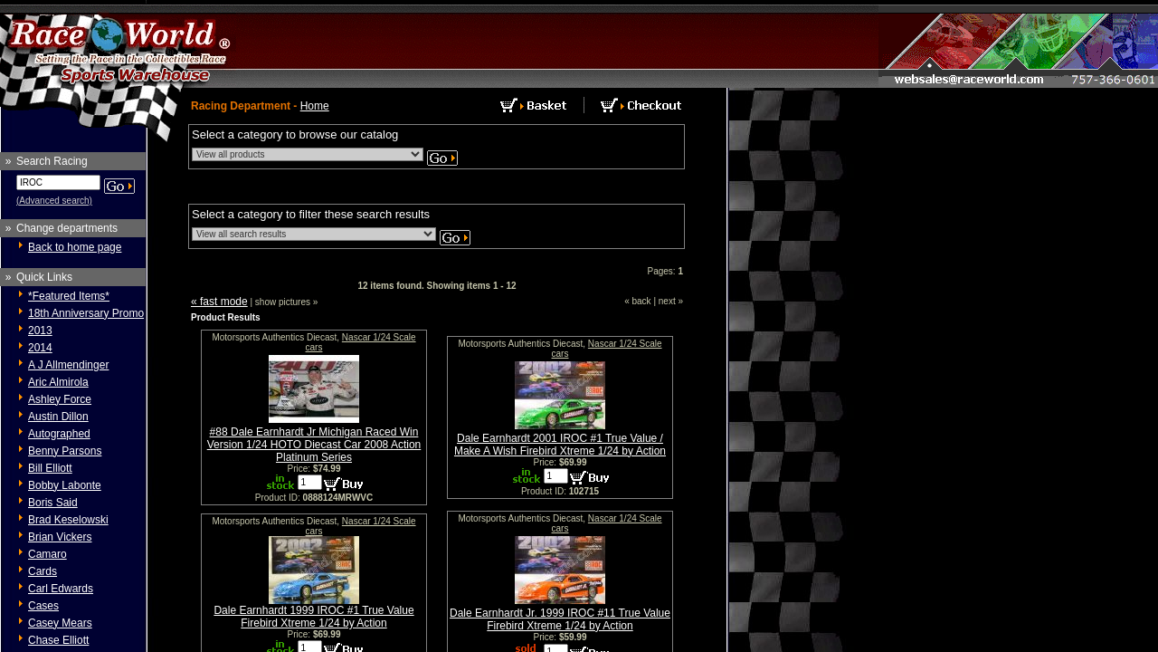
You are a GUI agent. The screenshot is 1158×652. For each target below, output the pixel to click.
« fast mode (219, 301)
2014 (40, 347)
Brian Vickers (59, 537)
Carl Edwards (60, 588)
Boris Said (53, 502)
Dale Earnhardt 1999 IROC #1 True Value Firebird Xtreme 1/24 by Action (313, 616)
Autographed (59, 433)
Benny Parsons (64, 451)
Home (314, 106)
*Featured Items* (68, 296)
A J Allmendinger (68, 365)
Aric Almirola (58, 382)
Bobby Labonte (64, 485)
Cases (43, 605)
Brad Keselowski (68, 519)
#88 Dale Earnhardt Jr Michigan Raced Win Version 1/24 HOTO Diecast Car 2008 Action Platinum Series (314, 445)
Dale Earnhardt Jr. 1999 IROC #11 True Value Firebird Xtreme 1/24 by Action (560, 619)
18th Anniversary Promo (86, 313)
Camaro (47, 554)
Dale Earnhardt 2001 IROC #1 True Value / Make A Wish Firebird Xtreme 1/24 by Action (560, 444)
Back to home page (74, 247)
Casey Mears (60, 623)
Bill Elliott (50, 468)
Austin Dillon (58, 416)
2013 (40, 330)
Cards (42, 571)
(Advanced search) (54, 201)
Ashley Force (59, 399)
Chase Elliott (58, 640)
